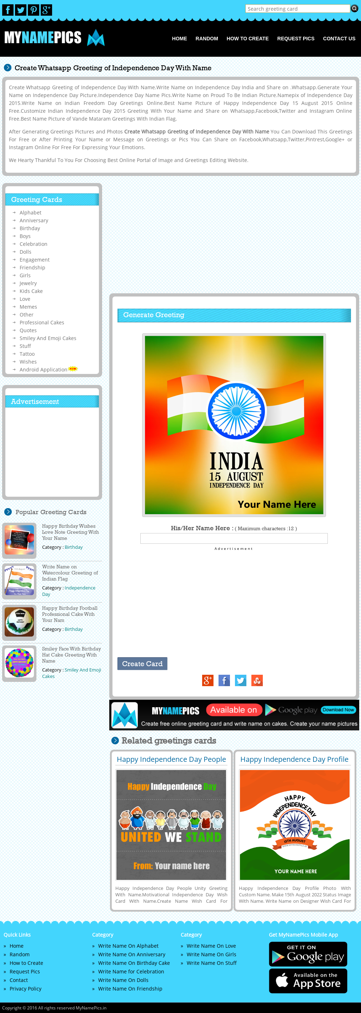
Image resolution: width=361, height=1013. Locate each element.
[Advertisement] (233, 234)
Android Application (49, 369)
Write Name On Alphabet (128, 945)
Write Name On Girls (211, 954)
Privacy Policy (25, 988)
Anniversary (34, 220)
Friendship (32, 267)
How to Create (248, 38)
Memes (28, 306)
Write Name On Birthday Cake (134, 962)
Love (25, 298)
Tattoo (27, 353)
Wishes (28, 361)
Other (27, 314)
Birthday (30, 228)
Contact (19, 980)
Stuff (25, 346)
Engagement (35, 259)
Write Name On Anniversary (131, 954)
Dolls (25, 251)
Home (179, 38)
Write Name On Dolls (123, 980)
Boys (25, 236)
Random (207, 38)
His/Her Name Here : (234, 528)
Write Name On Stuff (212, 962)
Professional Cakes (42, 322)
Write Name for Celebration (131, 971)
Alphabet (30, 212)
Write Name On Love (211, 945)
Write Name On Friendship (130, 988)
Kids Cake (31, 291)
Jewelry (28, 283)
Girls (25, 275)
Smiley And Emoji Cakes (48, 338)
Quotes (28, 330)
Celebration (33, 243)
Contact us (339, 38)
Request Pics (296, 38)
